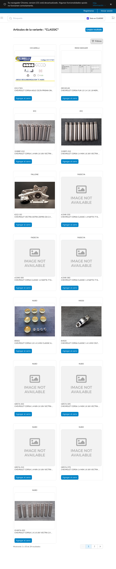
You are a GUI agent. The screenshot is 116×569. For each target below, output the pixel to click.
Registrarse (89, 10)
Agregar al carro (23, 98)
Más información (99, 4)
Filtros (97, 42)
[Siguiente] (100, 546)
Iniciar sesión (107, 10)
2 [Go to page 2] (94, 546)
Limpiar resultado (94, 29)
